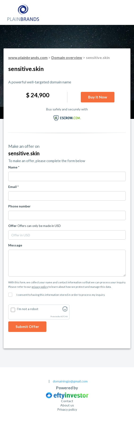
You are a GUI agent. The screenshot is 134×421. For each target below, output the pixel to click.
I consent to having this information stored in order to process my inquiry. (60, 294)
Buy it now (97, 97)
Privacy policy (67, 409)
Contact (67, 401)
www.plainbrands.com (28, 57)
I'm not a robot (27, 309)
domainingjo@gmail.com (70, 381)
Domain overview (66, 57)
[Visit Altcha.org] (65, 310)
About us (67, 405)
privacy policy (40, 286)
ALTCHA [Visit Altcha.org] (64, 317)
